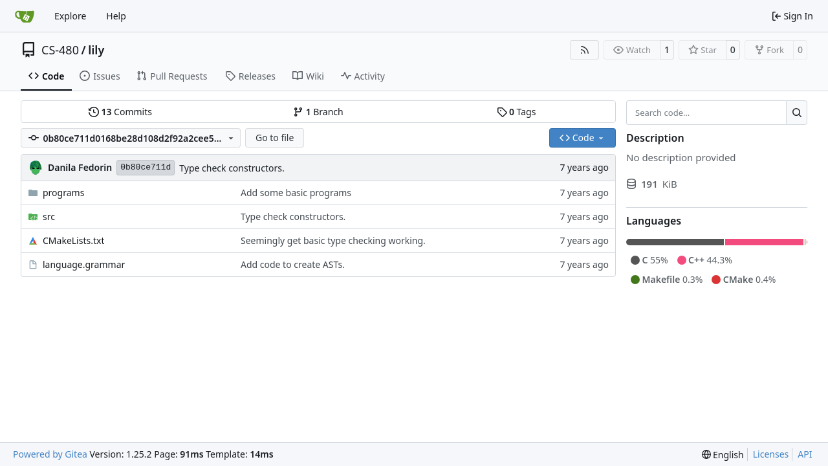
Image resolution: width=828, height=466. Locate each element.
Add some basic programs (296, 192)
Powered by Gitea (50, 454)
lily (96, 49)
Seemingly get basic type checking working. (333, 240)
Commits (120, 111)
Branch (318, 111)
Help (116, 16)
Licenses (771, 454)
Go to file (275, 137)
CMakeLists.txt (73, 240)
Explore (70, 16)
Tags (516, 111)
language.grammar (84, 264)
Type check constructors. (231, 168)
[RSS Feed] (585, 50)
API (805, 454)
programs (63, 192)
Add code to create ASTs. (293, 264)
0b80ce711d (145, 167)
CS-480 (60, 49)
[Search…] (796, 112)
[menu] (723, 455)
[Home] (24, 16)
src (49, 216)
